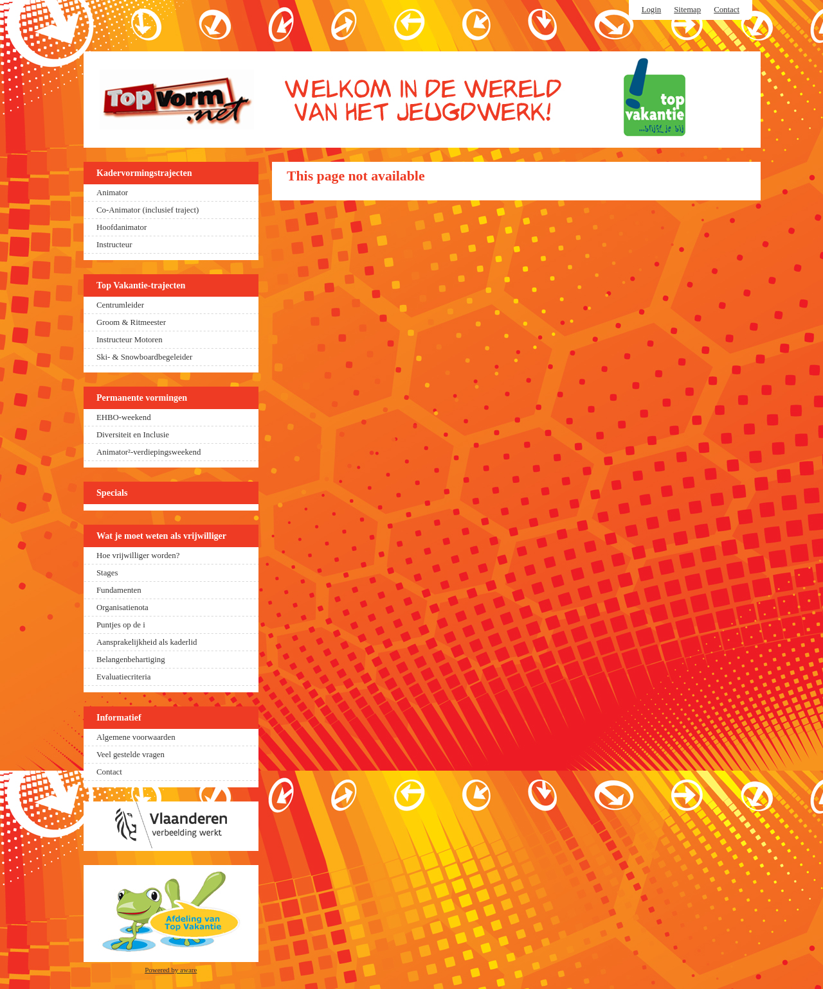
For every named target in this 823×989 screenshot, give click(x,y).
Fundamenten (118, 590)
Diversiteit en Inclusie (132, 434)
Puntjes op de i (120, 624)
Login (652, 9)
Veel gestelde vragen (130, 754)
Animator (112, 192)
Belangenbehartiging (130, 659)
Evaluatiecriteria (123, 676)
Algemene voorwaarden (136, 737)
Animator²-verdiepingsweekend (148, 452)
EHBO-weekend (123, 417)
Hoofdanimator (121, 227)
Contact (726, 9)
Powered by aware (171, 970)
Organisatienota (122, 607)
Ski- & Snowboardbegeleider (144, 357)
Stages (107, 572)
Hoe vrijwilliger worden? (137, 555)
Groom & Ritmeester (131, 322)
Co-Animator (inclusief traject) (147, 210)
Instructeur (114, 244)
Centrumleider (120, 305)
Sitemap (687, 9)
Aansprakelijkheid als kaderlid (146, 642)
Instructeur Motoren (129, 339)
